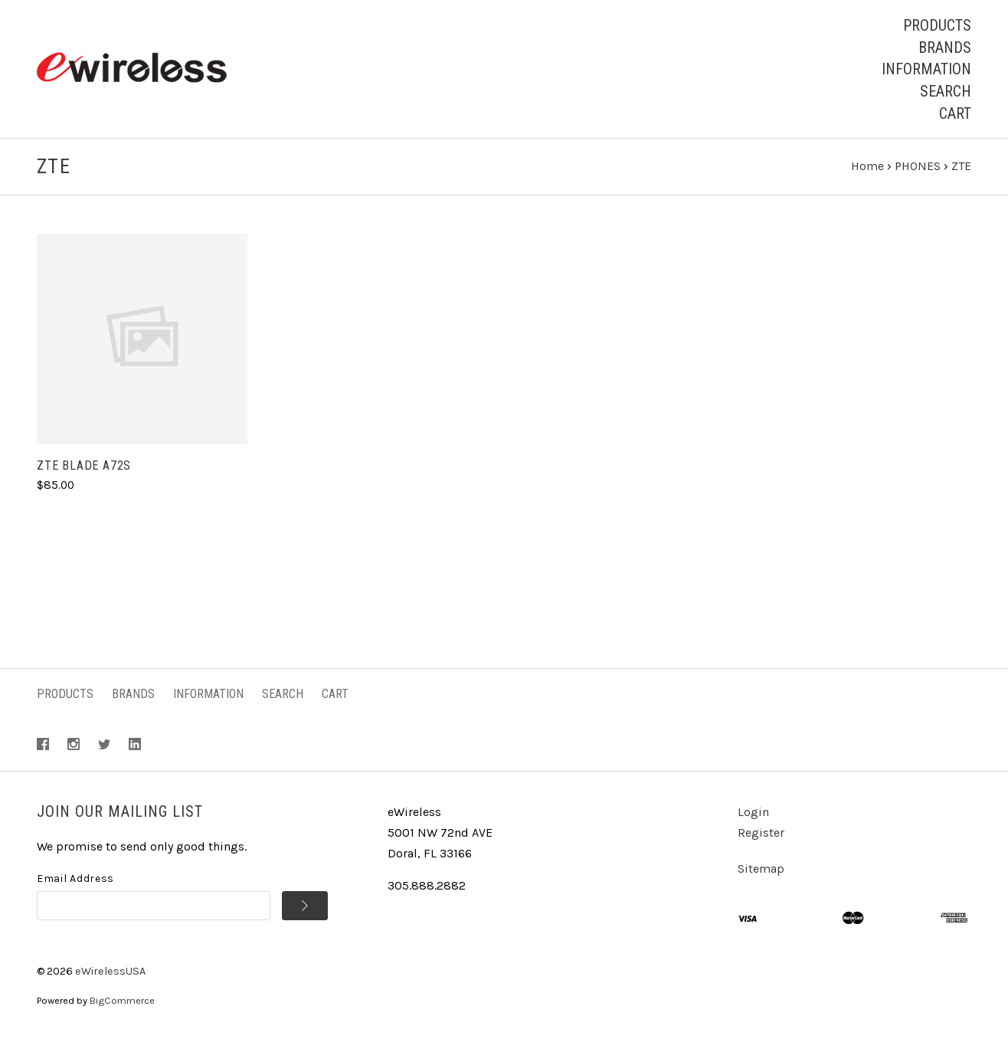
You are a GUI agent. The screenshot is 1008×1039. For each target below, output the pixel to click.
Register (761, 832)
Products (937, 25)
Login (753, 812)
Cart (955, 113)
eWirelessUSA (110, 971)
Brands (944, 47)
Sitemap (761, 868)
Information (926, 69)
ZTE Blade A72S (84, 465)
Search (945, 91)
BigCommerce (122, 1000)
